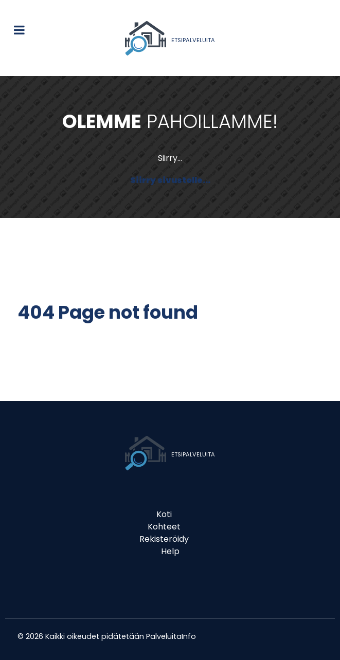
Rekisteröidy (164, 539)
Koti (164, 514)
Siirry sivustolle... (170, 180)
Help (170, 551)
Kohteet (164, 527)
